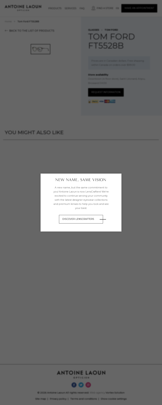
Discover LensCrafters (78, 219)
